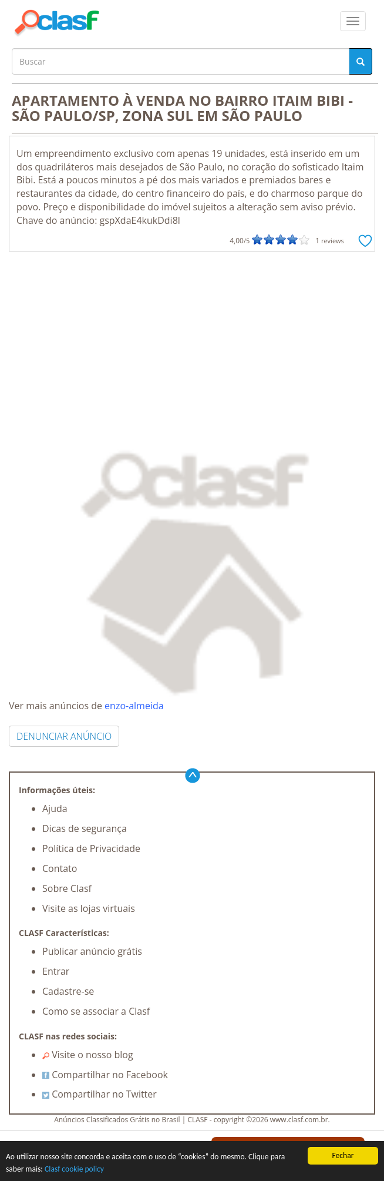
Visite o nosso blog (87, 1054)
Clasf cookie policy (74, 1169)
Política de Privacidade (91, 848)
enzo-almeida (134, 705)
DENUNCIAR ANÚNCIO (64, 736)
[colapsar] (353, 21)
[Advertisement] (192, 339)
